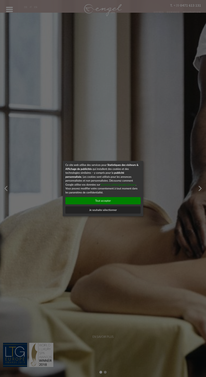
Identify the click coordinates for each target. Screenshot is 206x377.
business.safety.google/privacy (118, 184)
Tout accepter (103, 200)
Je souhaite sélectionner (103, 210)
